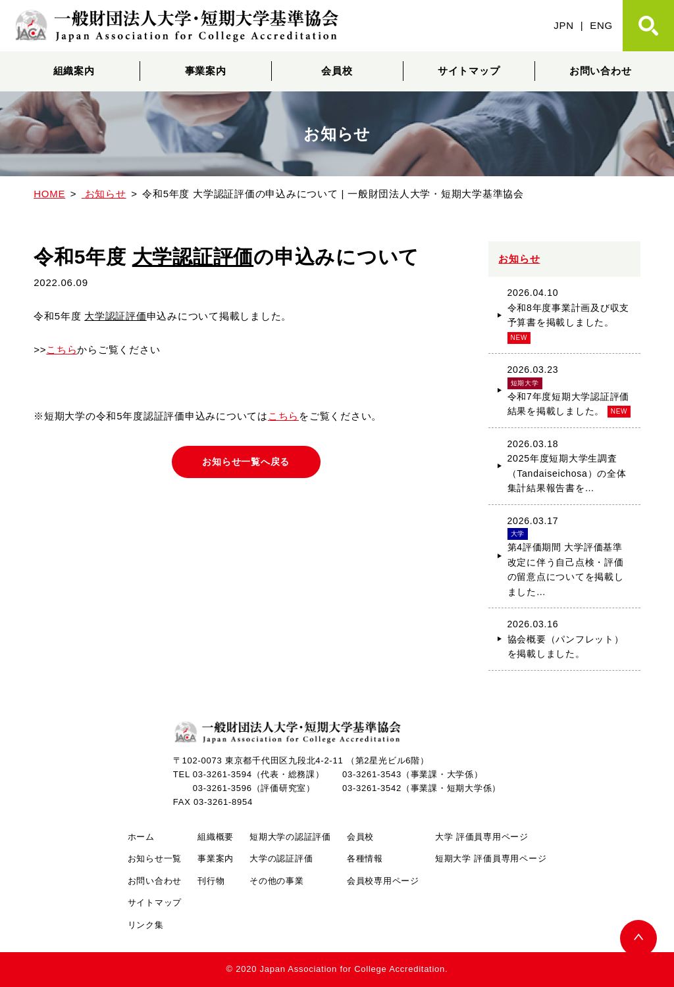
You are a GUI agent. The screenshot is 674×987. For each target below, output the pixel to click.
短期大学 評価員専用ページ (490, 858)
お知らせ (519, 258)
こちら (61, 349)
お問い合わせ (600, 70)
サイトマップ (469, 70)
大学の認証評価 (281, 858)
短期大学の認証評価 (290, 837)
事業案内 (205, 70)
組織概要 (215, 837)
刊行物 (210, 881)
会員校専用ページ (383, 881)
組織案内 (74, 70)
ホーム (141, 837)
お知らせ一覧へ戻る (246, 461)
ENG (601, 25)
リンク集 (146, 925)
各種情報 (365, 858)
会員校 (336, 70)
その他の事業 (276, 881)
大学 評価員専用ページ (482, 837)
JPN (564, 25)
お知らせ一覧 (155, 858)
